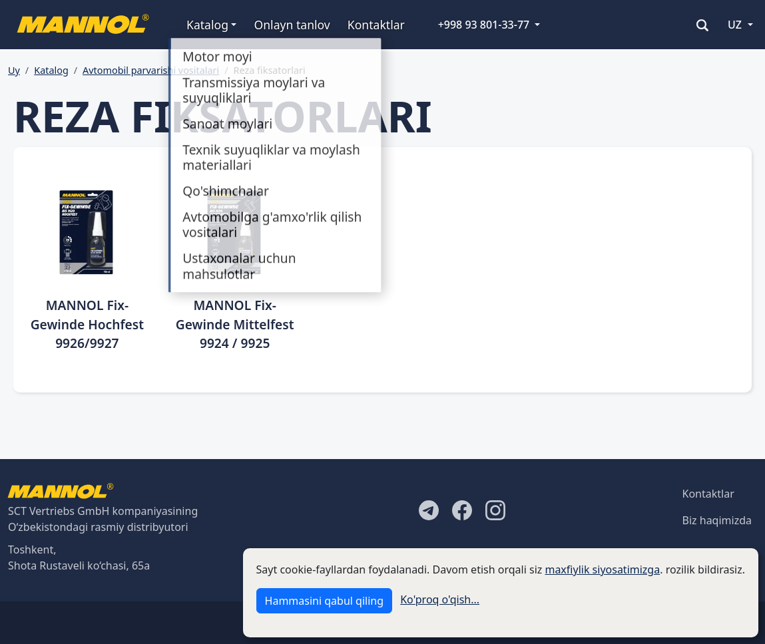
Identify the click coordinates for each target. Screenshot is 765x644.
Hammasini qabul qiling (324, 600)
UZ (735, 24)
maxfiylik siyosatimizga (602, 569)
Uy (14, 70)
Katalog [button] (207, 25)
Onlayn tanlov (292, 25)
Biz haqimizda (717, 520)
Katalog (51, 70)
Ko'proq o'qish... (439, 599)
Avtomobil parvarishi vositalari (151, 70)
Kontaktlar (376, 25)
